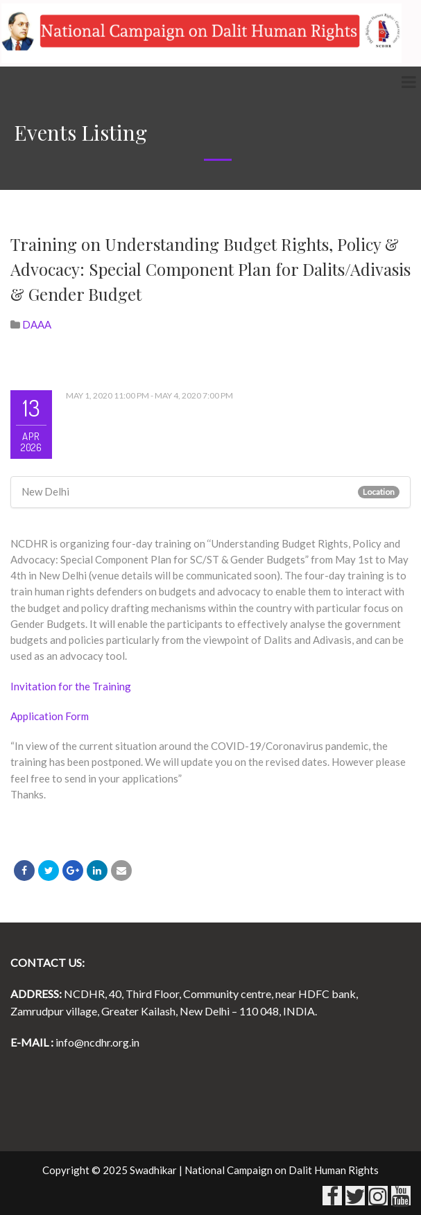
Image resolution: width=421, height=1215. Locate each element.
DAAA (36, 324)
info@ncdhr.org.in (97, 1042)
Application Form (49, 716)
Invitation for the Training (70, 686)
